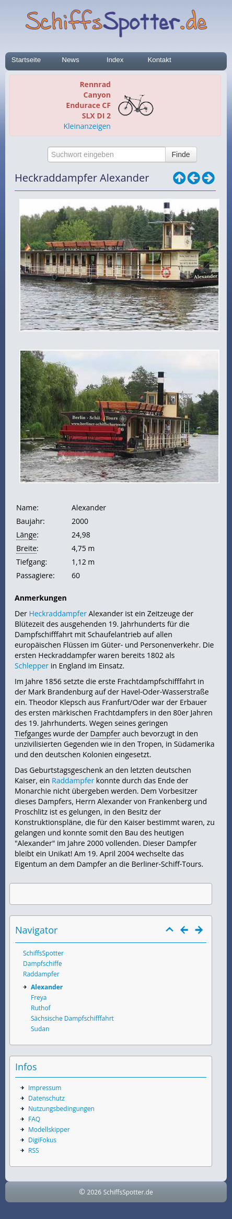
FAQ (34, 1119)
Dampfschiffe (42, 963)
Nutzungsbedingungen (61, 1108)
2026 (94, 1192)
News (70, 60)
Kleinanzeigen (87, 126)
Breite (26, 548)
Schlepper (32, 666)
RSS (33, 1150)
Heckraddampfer (57, 613)
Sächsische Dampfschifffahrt (72, 1018)
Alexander (47, 987)
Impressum (44, 1087)
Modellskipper (49, 1129)
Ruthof (41, 1007)
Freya (39, 997)
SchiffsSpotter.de (128, 1192)
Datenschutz (46, 1098)
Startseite (26, 60)
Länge (26, 535)
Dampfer (105, 733)
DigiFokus (42, 1140)
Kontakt (159, 60)
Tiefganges (33, 733)
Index (115, 60)
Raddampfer (73, 780)
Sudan (40, 1028)
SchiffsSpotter (43, 953)
